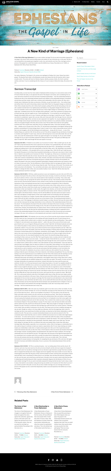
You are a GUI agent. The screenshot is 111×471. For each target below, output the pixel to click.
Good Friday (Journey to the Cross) (85, 76)
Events (98, 1)
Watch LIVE (76, 1)
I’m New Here (85, 1)
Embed (42, 70)
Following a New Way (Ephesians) (27, 392)
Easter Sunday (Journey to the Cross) (86, 73)
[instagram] (53, 459)
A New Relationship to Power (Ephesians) (41, 407)
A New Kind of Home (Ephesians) (60, 392)
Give (103, 1)
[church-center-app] (62, 459)
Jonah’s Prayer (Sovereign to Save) (85, 66)
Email (35, 72)
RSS (39, 72)
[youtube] (57, 459)
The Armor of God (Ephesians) (20, 407)
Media (93, 1)
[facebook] (49, 459)
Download (22, 70)
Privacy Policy (63, 466)
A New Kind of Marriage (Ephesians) (55, 51)
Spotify (31, 72)
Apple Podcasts (24, 72)
